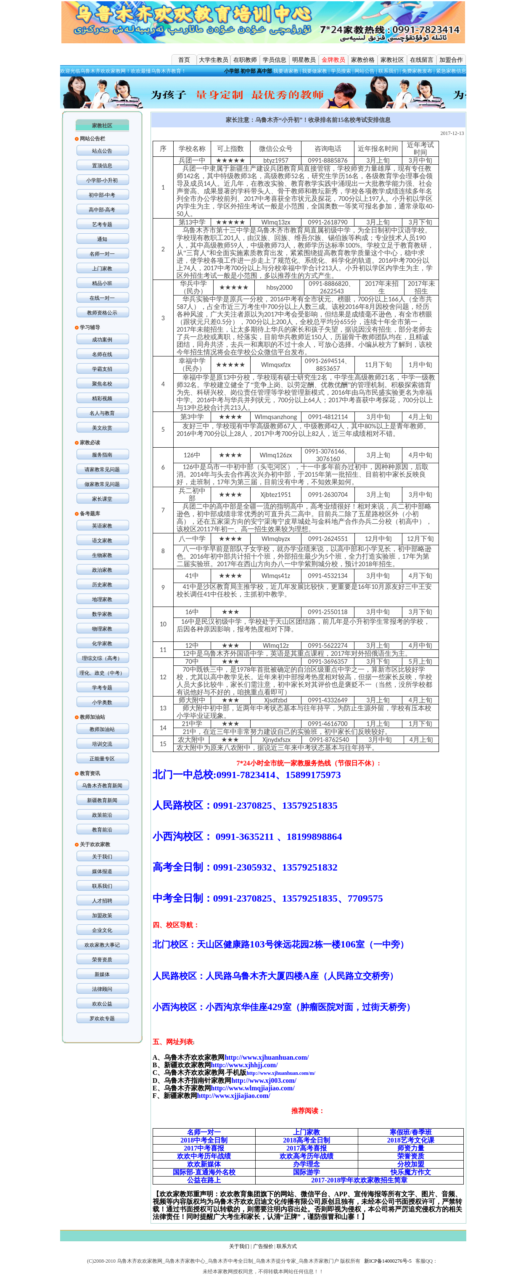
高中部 (264, 71)
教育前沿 (102, 830)
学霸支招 (102, 369)
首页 (184, 60)
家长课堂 (102, 499)
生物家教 (102, 555)
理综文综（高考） (102, 658)
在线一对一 (102, 298)
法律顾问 (102, 989)
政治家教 (102, 570)
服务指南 (102, 455)
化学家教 (102, 643)
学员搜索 (341, 71)
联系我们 (388, 71)
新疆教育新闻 (102, 800)
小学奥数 (102, 702)
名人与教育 (102, 413)
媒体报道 (102, 871)
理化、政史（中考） (102, 673)
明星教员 (304, 60)
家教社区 (392, 60)
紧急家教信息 (451, 71)
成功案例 (102, 340)
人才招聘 (102, 901)
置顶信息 (102, 166)
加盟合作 (451, 60)
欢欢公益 (102, 1004)
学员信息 (274, 60)
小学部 (231, 71)
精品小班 (102, 283)
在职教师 (245, 60)
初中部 (248, 71)
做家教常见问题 (102, 484)
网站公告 (364, 71)
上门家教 (102, 269)
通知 (102, 239)
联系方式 (287, 1246)
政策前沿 (102, 815)
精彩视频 (102, 398)
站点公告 (102, 151)
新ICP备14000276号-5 (388, 1261)
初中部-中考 (102, 195)
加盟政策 (102, 915)
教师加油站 (102, 729)
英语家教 (102, 526)
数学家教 (102, 614)
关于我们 (102, 857)
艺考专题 (102, 224)
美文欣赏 (102, 428)
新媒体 (102, 974)
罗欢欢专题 (102, 1018)
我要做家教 (314, 71)
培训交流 (102, 744)
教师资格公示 (102, 313)
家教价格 (363, 60)
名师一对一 (102, 254)
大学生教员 (213, 60)
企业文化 (102, 930)
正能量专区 (102, 759)
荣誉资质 (102, 960)
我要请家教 (286, 71)
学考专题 (102, 688)
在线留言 (421, 60)
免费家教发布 (417, 71)
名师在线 (102, 354)
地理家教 (102, 599)
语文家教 (102, 541)
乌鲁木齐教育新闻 (102, 786)
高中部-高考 (102, 210)
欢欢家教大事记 (102, 945)
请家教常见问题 (102, 469)
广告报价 (263, 1246)
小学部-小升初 (102, 180)
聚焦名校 (102, 384)
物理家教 (102, 629)
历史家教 (102, 585)
